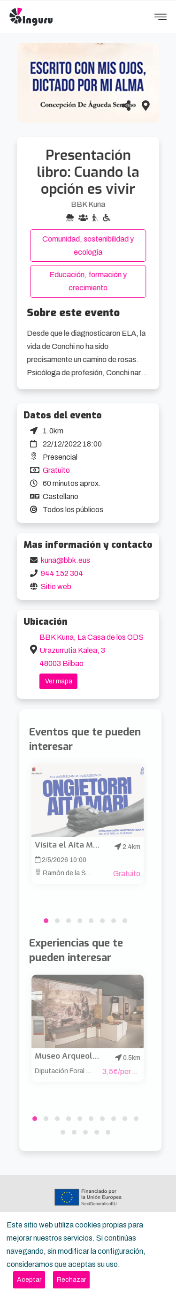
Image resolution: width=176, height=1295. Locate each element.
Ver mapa (58, 681)
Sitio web (56, 587)
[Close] (29, 1279)
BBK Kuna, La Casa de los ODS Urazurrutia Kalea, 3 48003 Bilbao (91, 650)
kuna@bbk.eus (65, 560)
